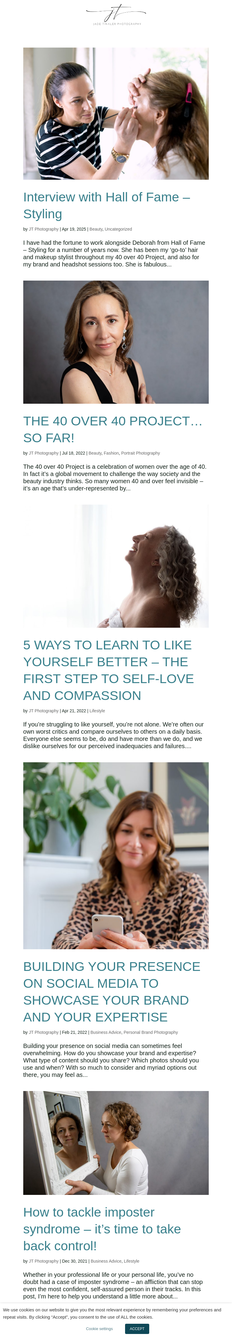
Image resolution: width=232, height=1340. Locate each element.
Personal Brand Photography (151, 1032)
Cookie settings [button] (99, 1328)
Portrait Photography (140, 453)
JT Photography (44, 229)
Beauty (95, 229)
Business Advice (105, 1032)
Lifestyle (97, 710)
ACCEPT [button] (137, 1329)
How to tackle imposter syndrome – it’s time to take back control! (102, 1229)
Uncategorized (118, 229)
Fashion (111, 453)
